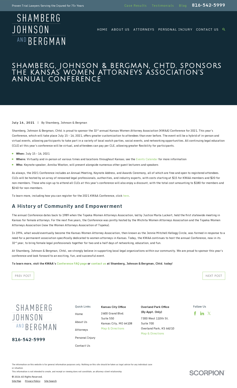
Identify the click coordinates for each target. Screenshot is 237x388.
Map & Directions (112, 328)
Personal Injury (85, 337)
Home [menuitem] (102, 29)
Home (79, 314)
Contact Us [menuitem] (207, 29)
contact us (98, 263)
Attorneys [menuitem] (143, 29)
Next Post (214, 275)
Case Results (135, 5)
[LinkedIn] (202, 313)
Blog (183, 5)
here (126, 195)
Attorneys (81, 329)
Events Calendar (147, 159)
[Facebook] (195, 313)
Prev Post (23, 275)
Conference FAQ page (72, 263)
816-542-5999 (208, 5)
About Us (81, 322)
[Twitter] (209, 313)
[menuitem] (16, 381)
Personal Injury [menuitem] (175, 29)
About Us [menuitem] (120, 29)
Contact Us (82, 345)
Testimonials (163, 5)
